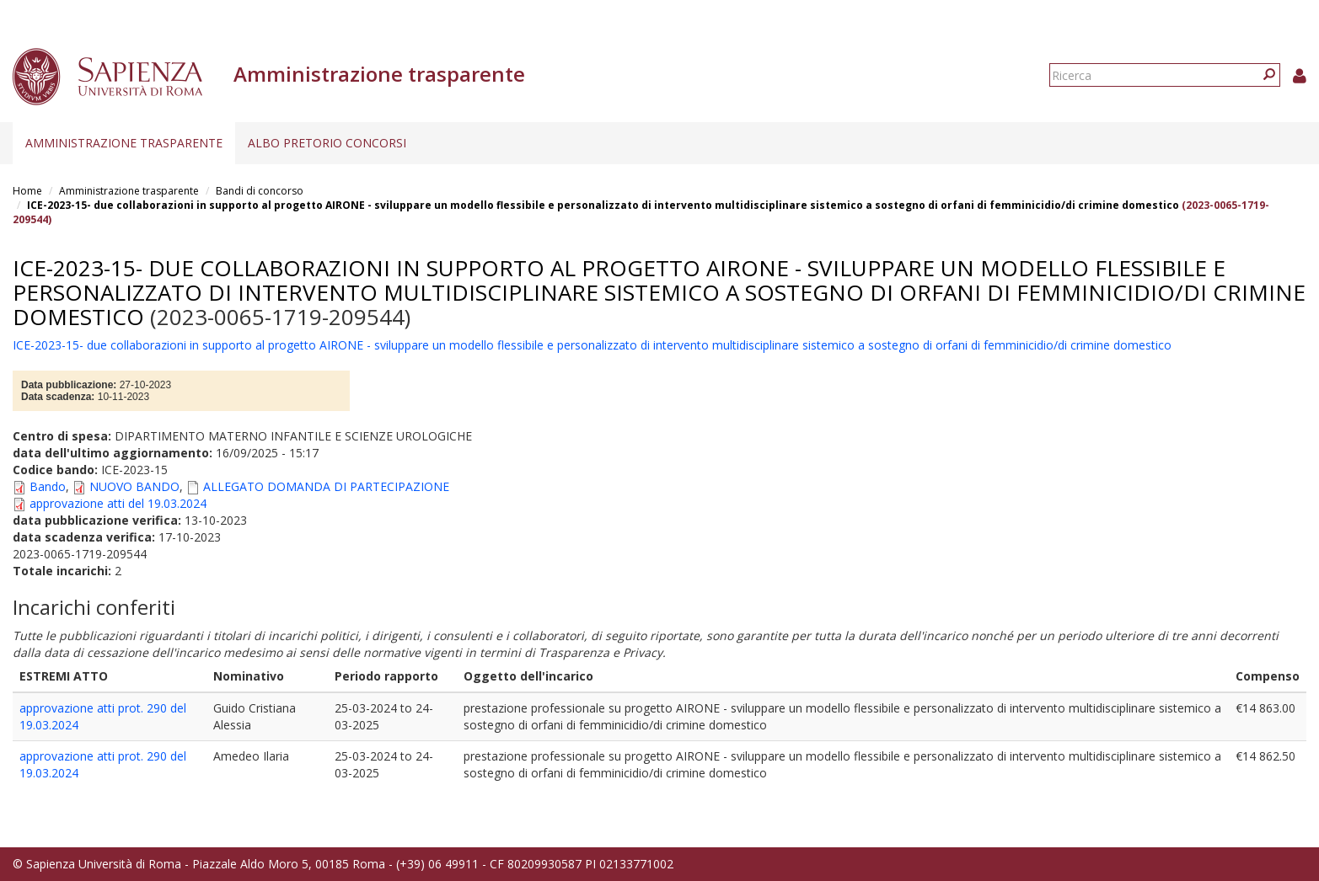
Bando (47, 486)
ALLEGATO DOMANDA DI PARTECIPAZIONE (326, 486)
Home (27, 191)
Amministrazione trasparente (124, 143)
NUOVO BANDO (134, 486)
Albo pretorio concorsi (327, 143)
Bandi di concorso (259, 191)
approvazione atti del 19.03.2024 (117, 503)
